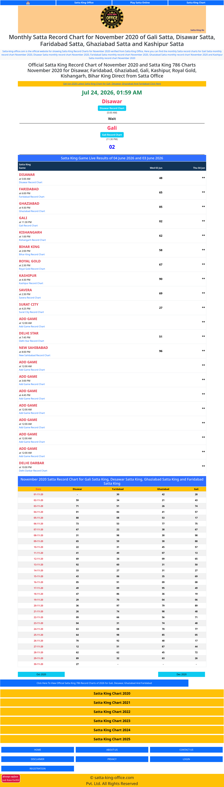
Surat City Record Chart (31, 312)
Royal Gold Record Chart (32, 268)
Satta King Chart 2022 (112, 711)
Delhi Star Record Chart (31, 340)
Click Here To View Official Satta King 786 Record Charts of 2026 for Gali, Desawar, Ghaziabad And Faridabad (94, 683)
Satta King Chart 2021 (112, 702)
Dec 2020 (181, 674)
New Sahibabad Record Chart (34, 355)
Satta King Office (84, 2)
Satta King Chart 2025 (112, 739)
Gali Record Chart (112, 134)
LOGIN (186, 759)
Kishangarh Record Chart (32, 240)
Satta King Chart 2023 (112, 720)
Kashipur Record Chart (31, 283)
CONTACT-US (186, 749)
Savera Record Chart (30, 297)
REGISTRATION (38, 768)
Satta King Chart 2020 (112, 693)
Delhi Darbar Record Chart (33, 470)
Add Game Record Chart (32, 326)
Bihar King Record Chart (32, 254)
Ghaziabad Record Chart (32, 211)
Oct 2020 (41, 674)
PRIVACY (111, 759)
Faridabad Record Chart (31, 196)
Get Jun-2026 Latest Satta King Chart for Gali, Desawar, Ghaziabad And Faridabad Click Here (112, 83)
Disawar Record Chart (112, 108)
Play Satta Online (140, 2)
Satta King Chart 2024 (112, 729)
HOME (37, 749)
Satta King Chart (196, 2)
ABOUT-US (112, 749)
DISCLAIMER (37, 759)
